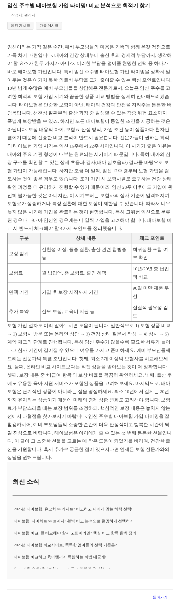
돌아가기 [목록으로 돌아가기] (160, 598)
